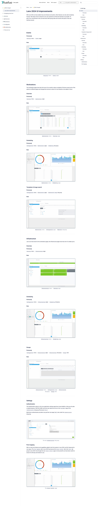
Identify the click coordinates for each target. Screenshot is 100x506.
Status (48, 2)
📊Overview (5, 16)
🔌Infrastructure (6, 18)
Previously (84, 12)
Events (82, 10)
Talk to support (54, 2)
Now (83, 15)
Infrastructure (83, 38)
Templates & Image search (87, 32)
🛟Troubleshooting (7, 27)
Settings (82, 59)
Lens (31, 7)
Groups (83, 53)
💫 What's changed (7, 7)
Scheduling (84, 25)
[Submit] (81, 3)
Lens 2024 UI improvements (10, 10)
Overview (83, 19)
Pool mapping (84, 64)
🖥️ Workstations (6, 21)
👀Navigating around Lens (8, 13)
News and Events (42, 2)
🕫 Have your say (6, 29)
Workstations (83, 17)
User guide (15, 2)
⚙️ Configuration (6, 24)
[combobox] (88, 2)
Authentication (84, 61)
